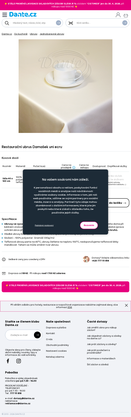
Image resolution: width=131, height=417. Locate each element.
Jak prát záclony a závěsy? (102, 344)
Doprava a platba (56, 327)
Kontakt (50, 333)
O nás (49, 339)
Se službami (115, 179)
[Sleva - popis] (74, 167)
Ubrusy (33, 34)
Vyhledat (58, 22)
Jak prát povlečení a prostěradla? (98, 351)
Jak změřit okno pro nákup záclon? (102, 329)
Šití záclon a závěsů (98, 364)
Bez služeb (114, 175)
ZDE (70, 307)
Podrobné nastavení (44, 225)
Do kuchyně (20, 34)
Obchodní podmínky (57, 345)
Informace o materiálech (101, 358)
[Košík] (126, 15)
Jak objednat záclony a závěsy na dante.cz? (104, 337)
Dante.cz (7, 34)
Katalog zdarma (55, 357)
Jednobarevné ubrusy (52, 34)
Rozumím (89, 225)
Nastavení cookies (56, 351)
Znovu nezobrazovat (126, 305)
